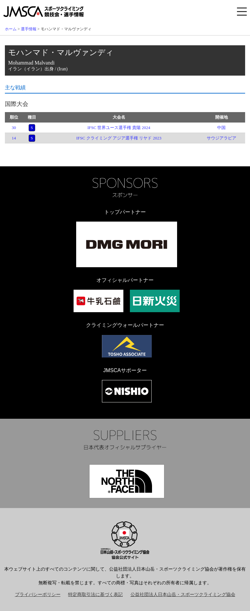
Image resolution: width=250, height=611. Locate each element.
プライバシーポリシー (38, 594)
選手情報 (28, 29)
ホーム (11, 29)
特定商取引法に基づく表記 (95, 594)
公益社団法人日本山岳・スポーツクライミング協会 (183, 594)
